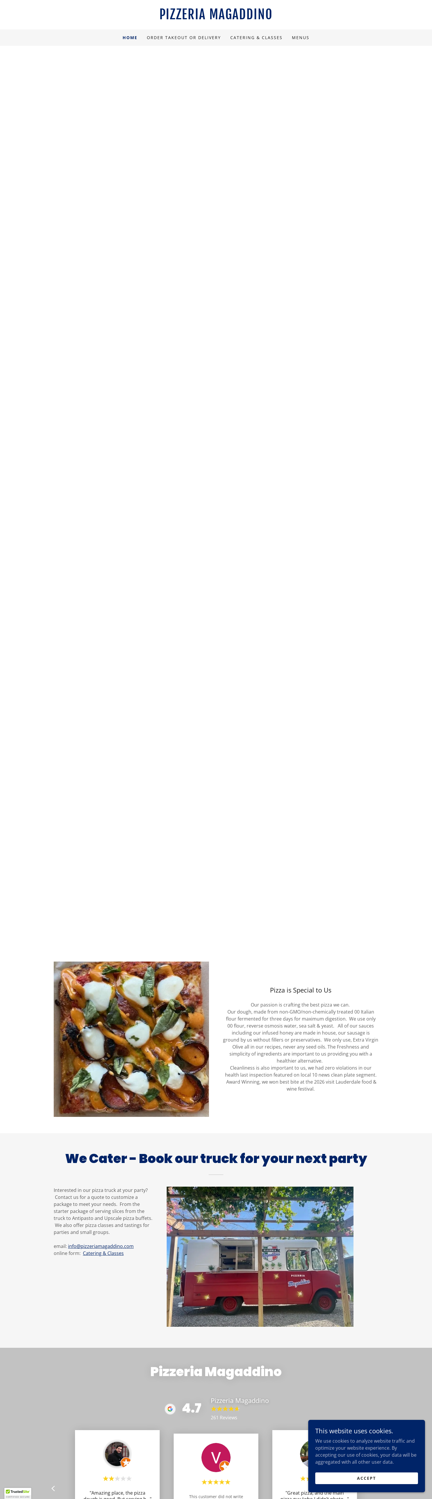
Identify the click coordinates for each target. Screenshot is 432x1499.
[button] (17, 1493)
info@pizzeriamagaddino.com (101, 1246)
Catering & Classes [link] (256, 37)
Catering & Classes (103, 1253)
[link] (216, 17)
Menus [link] (300, 37)
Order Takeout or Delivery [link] (184, 37)
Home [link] (130, 37)
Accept (366, 1478)
